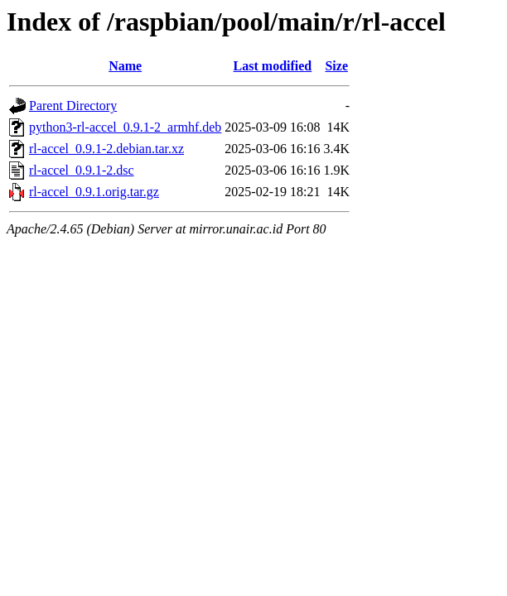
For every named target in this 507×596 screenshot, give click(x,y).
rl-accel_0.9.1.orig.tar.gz (94, 192)
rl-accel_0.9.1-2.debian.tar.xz (106, 149)
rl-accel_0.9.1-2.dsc (81, 170)
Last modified (273, 66)
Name (125, 66)
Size (336, 66)
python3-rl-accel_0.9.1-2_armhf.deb (125, 127)
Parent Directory (73, 106)
